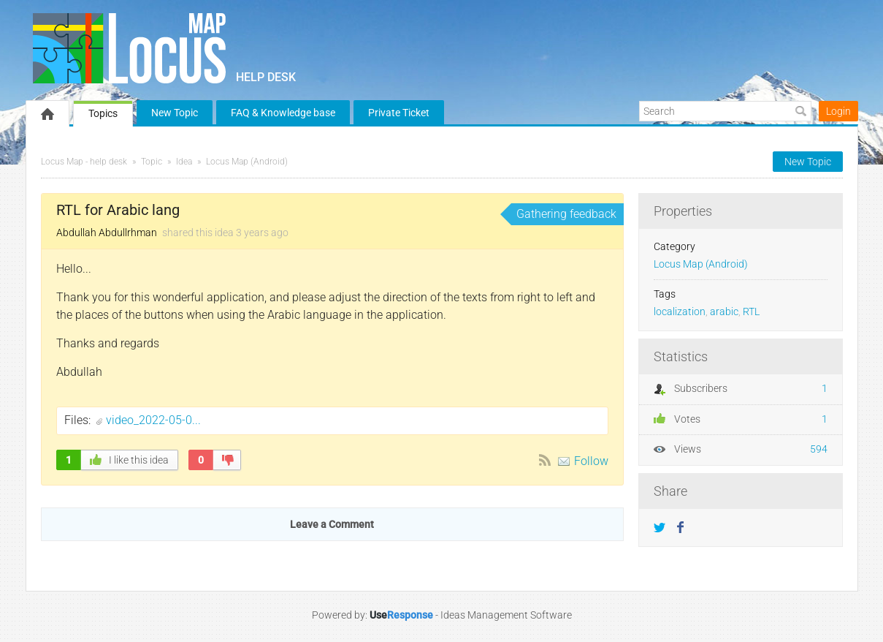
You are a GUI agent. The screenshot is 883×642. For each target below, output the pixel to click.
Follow (591, 461)
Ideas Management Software (506, 615)
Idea (184, 161)
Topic (151, 161)
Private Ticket (398, 112)
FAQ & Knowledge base (283, 112)
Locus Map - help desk (84, 161)
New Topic (174, 112)
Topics (103, 113)
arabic (724, 312)
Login (838, 111)
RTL (751, 312)
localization (680, 312)
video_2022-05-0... (153, 420)
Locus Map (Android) (247, 161)
